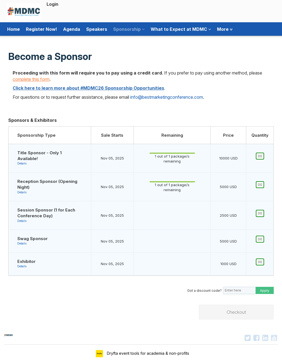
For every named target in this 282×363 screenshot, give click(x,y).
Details (21, 163)
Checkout (236, 312)
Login (52, 4)
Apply (264, 290)
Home (13, 29)
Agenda (71, 29)
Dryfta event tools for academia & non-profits (147, 353)
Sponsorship (129, 29)
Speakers (96, 29)
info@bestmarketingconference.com (166, 97)
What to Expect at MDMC (181, 29)
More (224, 29)
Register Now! (41, 29)
